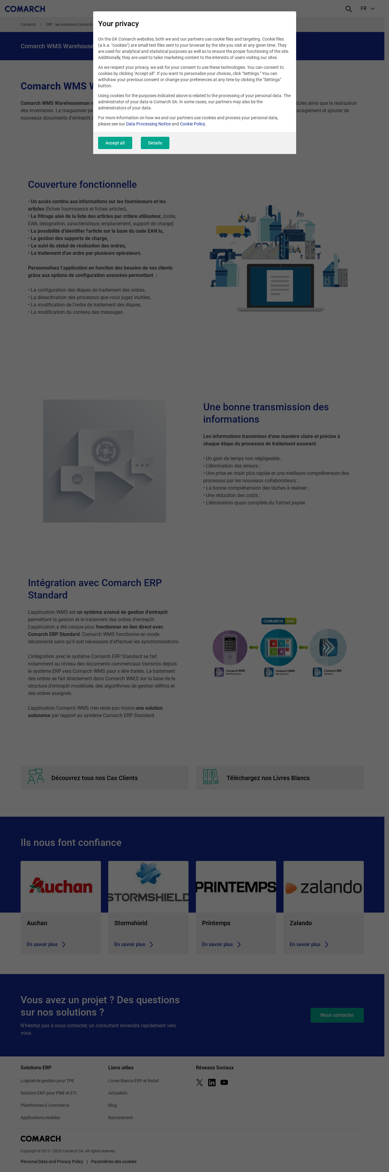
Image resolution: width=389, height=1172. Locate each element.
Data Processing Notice (148, 123)
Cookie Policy (192, 123)
